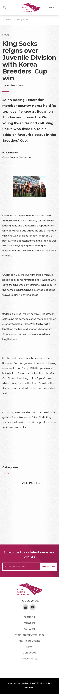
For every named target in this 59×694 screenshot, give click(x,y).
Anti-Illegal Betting (29, 640)
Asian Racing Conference (29, 634)
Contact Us (29, 652)
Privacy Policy (29, 658)
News (26, 19)
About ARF (30, 616)
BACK (8, 19)
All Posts (31, 483)
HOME (17, 19)
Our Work (29, 628)
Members (29, 622)
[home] (29, 7)
